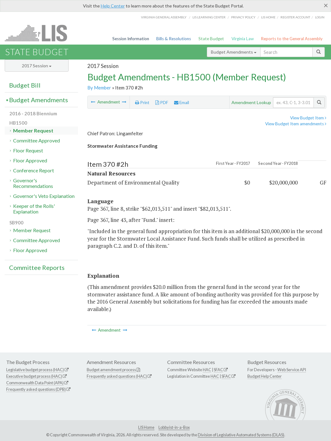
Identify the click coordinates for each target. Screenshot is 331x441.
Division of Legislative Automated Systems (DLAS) (241, 434)
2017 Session (36, 65)
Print (142, 102)
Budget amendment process (111, 369)
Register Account (295, 17)
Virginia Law (242, 38)
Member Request (33, 130)
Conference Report (33, 170)
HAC (207, 369)
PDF (161, 102)
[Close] (326, 5)
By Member (99, 87)
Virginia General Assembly (164, 17)
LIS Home (146, 427)
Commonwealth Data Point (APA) (35, 382)
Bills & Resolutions (173, 38)
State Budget (211, 38)
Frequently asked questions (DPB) (36, 389)
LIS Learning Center (209, 17)
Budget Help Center (264, 376)
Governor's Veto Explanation (44, 196)
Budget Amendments (233, 52)
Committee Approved (36, 140)
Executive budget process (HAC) (34, 376)
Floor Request (28, 150)
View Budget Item (308, 117)
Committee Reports (37, 267)
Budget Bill (25, 85)
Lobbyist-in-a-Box (174, 427)
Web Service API (291, 369)
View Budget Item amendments (295, 123)
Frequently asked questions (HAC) (117, 376)
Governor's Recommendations (33, 183)
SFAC (218, 369)
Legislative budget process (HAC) (35, 369)
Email (181, 102)
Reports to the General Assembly (292, 38)
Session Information (130, 38)
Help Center (113, 5)
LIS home (268, 17)
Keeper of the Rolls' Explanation (34, 208)
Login (319, 17)
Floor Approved (30, 160)
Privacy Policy (243, 17)
